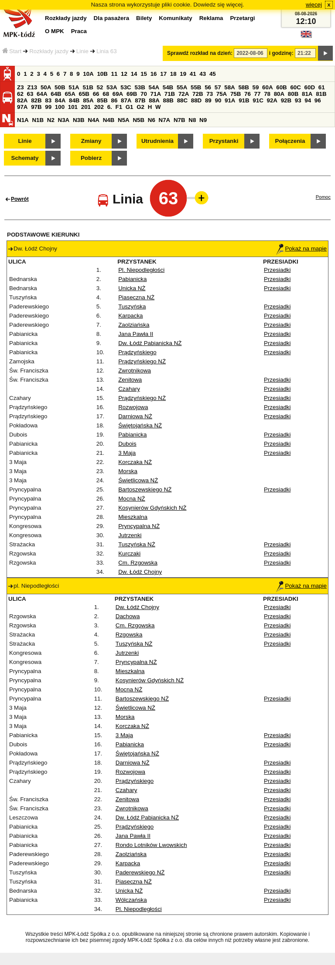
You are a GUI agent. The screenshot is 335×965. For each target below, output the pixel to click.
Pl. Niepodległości (141, 270)
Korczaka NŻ (135, 462)
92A (272, 100)
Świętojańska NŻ (140, 425)
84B (74, 100)
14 (134, 74)
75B (235, 94)
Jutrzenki (129, 535)
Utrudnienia (157, 141)
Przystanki (224, 141)
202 (99, 107)
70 (143, 94)
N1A (23, 120)
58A (229, 87)
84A (60, 100)
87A (126, 100)
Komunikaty (175, 18)
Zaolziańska (133, 325)
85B (102, 100)
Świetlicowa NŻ (138, 480)
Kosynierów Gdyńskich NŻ (152, 508)
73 (209, 94)
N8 (192, 120)
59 (256, 87)
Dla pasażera (112, 18)
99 (48, 107)
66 (96, 94)
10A (88, 74)
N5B (138, 120)
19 (183, 74)
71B (169, 94)
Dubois (127, 443)
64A (42, 94)
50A (46, 87)
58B (243, 87)
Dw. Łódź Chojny (140, 572)
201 (86, 107)
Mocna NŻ (131, 498)
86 (114, 100)
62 (20, 94)
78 (267, 94)
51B (87, 87)
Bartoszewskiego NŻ (144, 489)
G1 (129, 107)
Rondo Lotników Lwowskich (151, 845)
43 (202, 74)
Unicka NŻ (131, 288)
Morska (127, 471)
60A (267, 87)
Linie (82, 51)
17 (163, 74)
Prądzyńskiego (137, 352)
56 (208, 87)
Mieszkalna (132, 517)
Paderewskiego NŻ (140, 872)
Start (11, 51)
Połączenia (290, 141)
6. (109, 107)
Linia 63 (106, 51)
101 (73, 107)
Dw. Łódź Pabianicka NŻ (149, 343)
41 (193, 74)
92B (286, 100)
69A (118, 94)
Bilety (144, 18)
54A (154, 87)
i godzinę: (281, 53)
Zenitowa (130, 379)
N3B (79, 120)
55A (182, 87)
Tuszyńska (132, 306)
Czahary (129, 389)
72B (197, 94)
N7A (165, 120)
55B (196, 87)
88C (182, 100)
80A (279, 94)
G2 (140, 107)
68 (106, 94)
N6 (151, 120)
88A (154, 100)
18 (173, 74)
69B (131, 94)
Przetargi (242, 18)
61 (321, 87)
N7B (179, 120)
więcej (314, 4)
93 (298, 100)
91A (230, 100)
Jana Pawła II (135, 334)
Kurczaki (129, 553)
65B (84, 94)
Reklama (211, 18)
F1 (118, 107)
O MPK (54, 31)
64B (56, 94)
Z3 (20, 87)
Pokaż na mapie (301, 248)
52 (100, 87)
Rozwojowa (133, 407)
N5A (124, 120)
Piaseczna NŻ (136, 297)
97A (22, 107)
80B (293, 94)
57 (218, 87)
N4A (93, 120)
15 (143, 74)
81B (321, 94)
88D (196, 100)
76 (247, 94)
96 (317, 100)
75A (221, 94)
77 (257, 94)
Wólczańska (131, 900)
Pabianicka (132, 279)
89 (208, 100)
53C (125, 87)
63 (30, 94)
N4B (109, 120)
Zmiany (91, 141)
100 (60, 107)
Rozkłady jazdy (48, 51)
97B (36, 107)
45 (212, 74)
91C (258, 100)
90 (218, 100)
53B (139, 87)
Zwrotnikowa (134, 370)
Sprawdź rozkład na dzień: (199, 53)
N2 (51, 120)
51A (73, 87)
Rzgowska (129, 634)
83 (48, 100)
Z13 (32, 87)
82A (22, 100)
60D (309, 87)
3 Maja (127, 453)
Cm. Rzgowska (137, 562)
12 (124, 74)
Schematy (25, 158)
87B (140, 100)
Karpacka (130, 315)
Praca (79, 31)
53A (111, 87)
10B (102, 74)
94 (307, 100)
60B (281, 87)
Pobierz (91, 158)
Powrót (20, 199)
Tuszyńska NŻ (136, 544)
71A (155, 94)
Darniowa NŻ (135, 416)
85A (88, 100)
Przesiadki (277, 270)
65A (70, 94)
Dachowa (128, 616)
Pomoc (323, 197)
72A (183, 94)
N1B (38, 120)
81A (307, 94)
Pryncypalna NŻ (139, 526)
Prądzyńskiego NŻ (142, 361)
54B (168, 87)
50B (60, 87)
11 (114, 74)
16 (153, 74)
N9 (203, 120)
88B (168, 100)
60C (295, 87)
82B (36, 100)
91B (244, 100)
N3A (64, 120)
